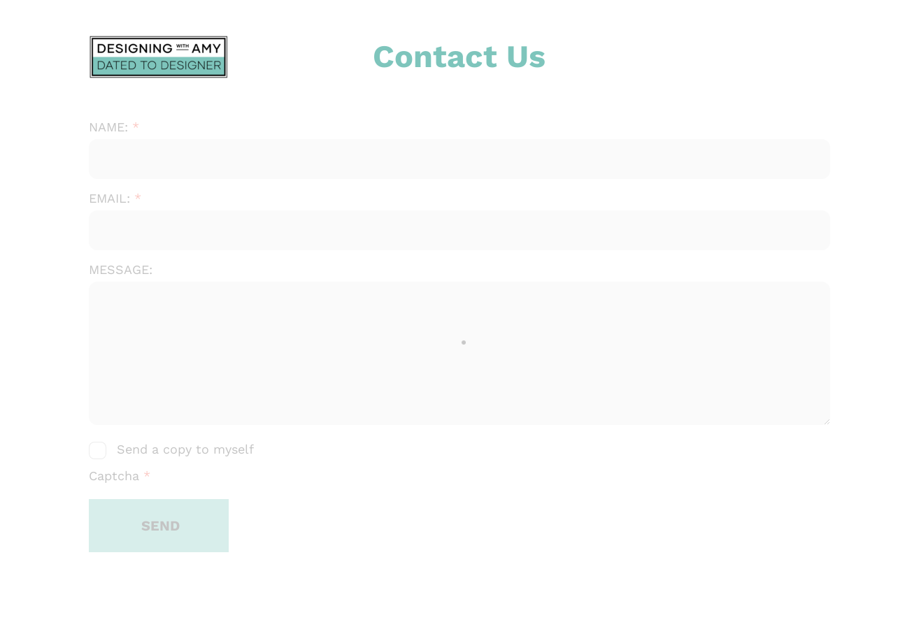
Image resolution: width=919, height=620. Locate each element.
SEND (160, 525)
